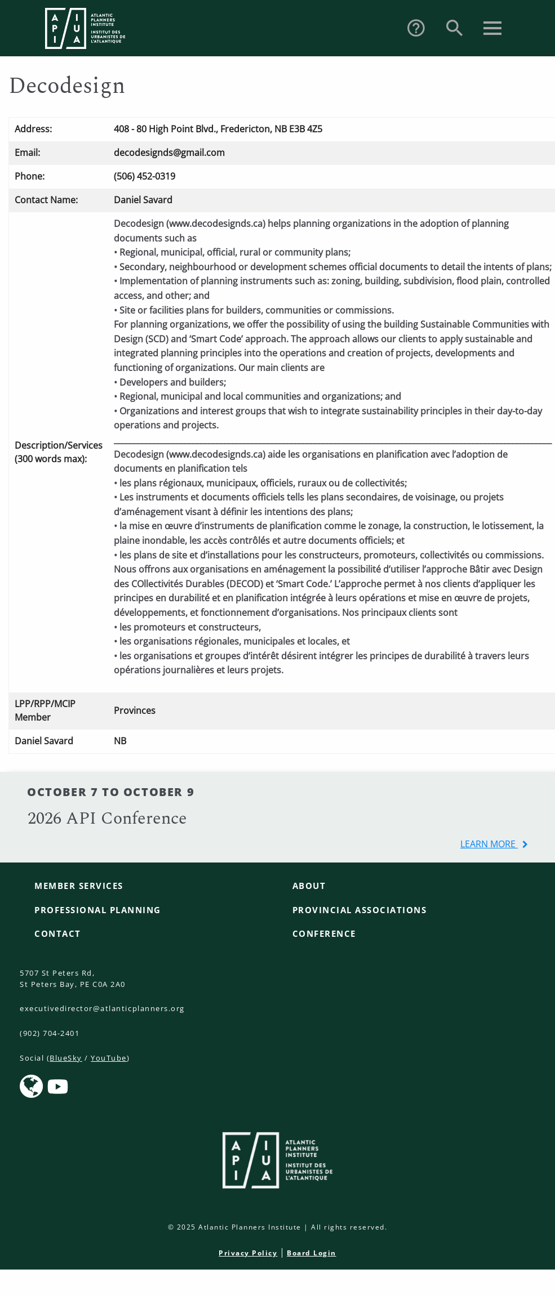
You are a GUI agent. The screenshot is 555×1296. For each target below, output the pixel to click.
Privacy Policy (248, 1253)
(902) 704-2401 (49, 1033)
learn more (489, 844)
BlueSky (66, 1058)
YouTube (109, 1058)
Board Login (311, 1253)
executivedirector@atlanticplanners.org (102, 1008)
